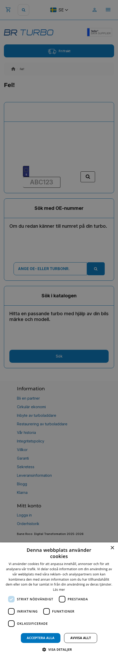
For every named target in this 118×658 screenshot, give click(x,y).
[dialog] (59, 600)
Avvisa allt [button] (80, 638)
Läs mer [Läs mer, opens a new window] (59, 589)
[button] (59, 649)
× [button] (112, 548)
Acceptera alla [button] (41, 638)
